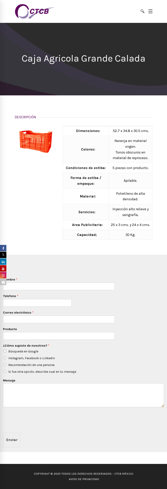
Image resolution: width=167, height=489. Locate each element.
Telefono (10, 296)
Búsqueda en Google (23, 351)
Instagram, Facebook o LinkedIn (31, 358)
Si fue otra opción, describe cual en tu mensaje (42, 372)
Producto (10, 329)
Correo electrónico (18, 312)
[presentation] (33, 426)
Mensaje (9, 380)
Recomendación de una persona (31, 365)
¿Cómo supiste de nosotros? (26, 345)
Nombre (10, 279)
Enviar (12, 440)
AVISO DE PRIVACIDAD (83, 479)
